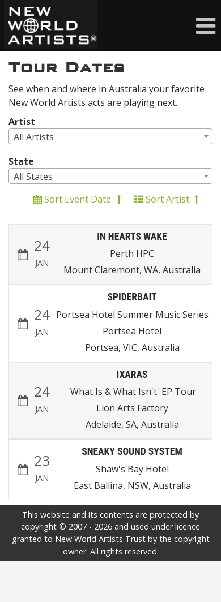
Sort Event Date (77, 199)
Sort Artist (166, 199)
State (21, 161)
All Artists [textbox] (34, 137)
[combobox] (110, 136)
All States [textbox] (33, 176)
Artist (21, 121)
